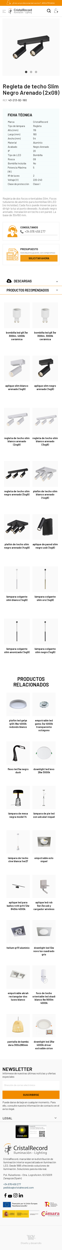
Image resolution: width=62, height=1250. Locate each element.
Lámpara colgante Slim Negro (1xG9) (45, 650)
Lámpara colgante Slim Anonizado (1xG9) (17, 650)
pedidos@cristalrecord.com (18, 1187)
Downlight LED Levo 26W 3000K (43, 771)
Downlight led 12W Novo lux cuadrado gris (43, 951)
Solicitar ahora (39, 258)
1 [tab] (26, 71)
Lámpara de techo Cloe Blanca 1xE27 (18, 859)
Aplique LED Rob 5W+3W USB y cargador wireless (43, 905)
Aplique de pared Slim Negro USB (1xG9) (45, 546)
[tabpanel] (31, 47)
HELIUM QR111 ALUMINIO (18, 947)
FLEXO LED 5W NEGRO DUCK (18, 771)
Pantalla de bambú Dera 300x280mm (18, 1043)
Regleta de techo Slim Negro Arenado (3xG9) (17, 493)
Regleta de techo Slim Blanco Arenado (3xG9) (45, 441)
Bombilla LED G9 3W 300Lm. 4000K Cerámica (17, 336)
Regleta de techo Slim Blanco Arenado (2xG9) (17, 441)
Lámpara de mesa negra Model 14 (18, 815)
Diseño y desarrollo (31, 1240)
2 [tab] (31, 71)
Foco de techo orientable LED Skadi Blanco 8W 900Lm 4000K (43, 998)
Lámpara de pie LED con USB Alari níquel (44, 815)
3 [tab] (36, 71)
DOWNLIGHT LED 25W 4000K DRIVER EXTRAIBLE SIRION (44, 1045)
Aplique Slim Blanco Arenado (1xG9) (16, 387)
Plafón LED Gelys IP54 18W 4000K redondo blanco (18, 724)
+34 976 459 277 (32, 231)
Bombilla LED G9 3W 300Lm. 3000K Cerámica (45, 336)
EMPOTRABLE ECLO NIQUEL (43, 859)
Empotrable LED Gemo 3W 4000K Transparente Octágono (44, 725)
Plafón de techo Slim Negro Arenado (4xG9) (17, 546)
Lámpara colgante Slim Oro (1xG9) (45, 598)
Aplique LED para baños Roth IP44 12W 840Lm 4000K (18, 905)
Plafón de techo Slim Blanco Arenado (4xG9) (45, 494)
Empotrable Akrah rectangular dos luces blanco (18, 996)
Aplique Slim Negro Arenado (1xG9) (45, 387)
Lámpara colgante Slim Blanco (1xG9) (16, 598)
